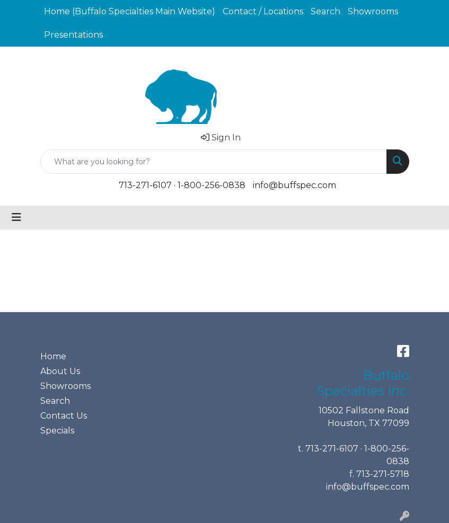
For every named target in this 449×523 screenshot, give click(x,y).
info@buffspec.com (294, 185)
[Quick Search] (213, 161)
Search (325, 11)
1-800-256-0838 (211, 185)
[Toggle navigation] (16, 217)
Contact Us (63, 416)
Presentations (73, 35)
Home (53, 356)
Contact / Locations (263, 11)
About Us (60, 371)
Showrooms (373, 11)
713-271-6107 (145, 185)
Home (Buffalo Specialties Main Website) (129, 11)
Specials (57, 431)
